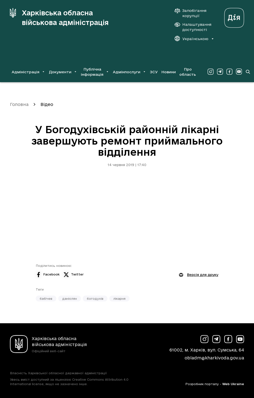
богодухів (95, 298)
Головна (19, 104)
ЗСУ (154, 72)
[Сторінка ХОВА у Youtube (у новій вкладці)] (239, 72)
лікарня (119, 298)
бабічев (46, 298)
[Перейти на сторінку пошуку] (247, 72)
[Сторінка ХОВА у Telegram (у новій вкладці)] (220, 72)
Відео (46, 104)
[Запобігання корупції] (193, 13)
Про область (187, 71)
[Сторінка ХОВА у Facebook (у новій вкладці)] (229, 72)
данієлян (69, 298)
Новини (168, 72)
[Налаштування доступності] (193, 27)
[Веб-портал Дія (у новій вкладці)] (234, 16)
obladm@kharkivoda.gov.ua (214, 357)
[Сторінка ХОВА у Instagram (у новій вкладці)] (211, 72)
